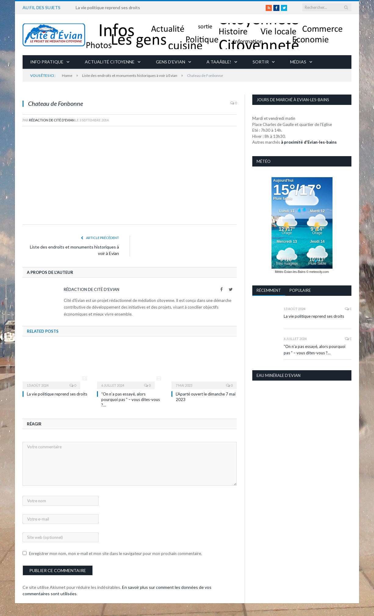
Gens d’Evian (170, 61)
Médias (298, 61)
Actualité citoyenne (110, 61)
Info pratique (46, 61)
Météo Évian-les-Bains (290, 272)
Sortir (261, 61)
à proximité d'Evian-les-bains (309, 142)
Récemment (269, 290)
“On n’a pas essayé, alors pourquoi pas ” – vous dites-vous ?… (130, 399)
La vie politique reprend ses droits (108, 7)
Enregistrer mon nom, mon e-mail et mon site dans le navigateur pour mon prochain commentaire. (115, 553)
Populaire (300, 290)
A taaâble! (219, 61)
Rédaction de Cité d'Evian (51, 120)
